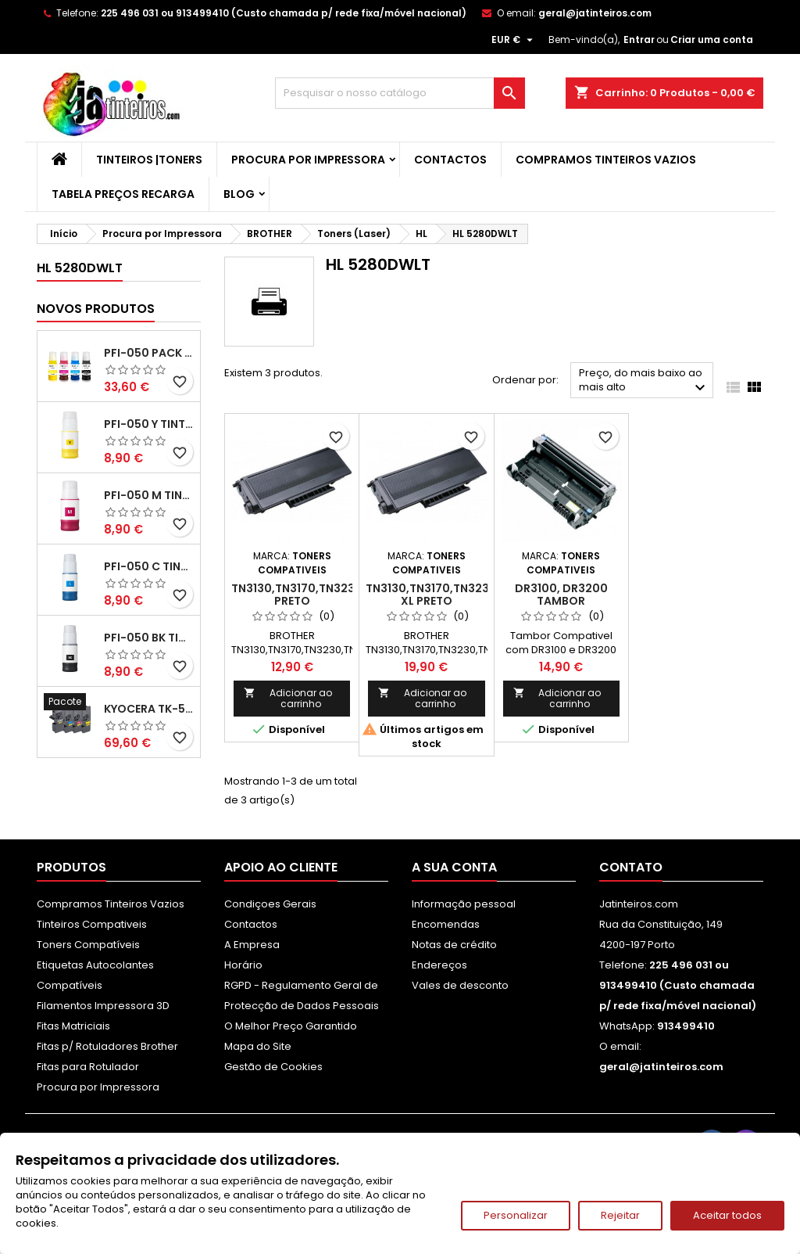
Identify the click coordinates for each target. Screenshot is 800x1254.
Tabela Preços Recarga (123, 194)
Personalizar (516, 1215)
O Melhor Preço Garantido (290, 1026)
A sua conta (454, 867)
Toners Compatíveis (88, 944)
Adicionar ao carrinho (288, 698)
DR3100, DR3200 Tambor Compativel (561, 600)
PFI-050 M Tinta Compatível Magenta (149, 495)
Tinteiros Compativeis (92, 924)
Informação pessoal (464, 903)
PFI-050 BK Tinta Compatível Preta (149, 637)
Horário (243, 965)
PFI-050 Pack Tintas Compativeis (149, 353)
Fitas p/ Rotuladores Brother (107, 1046)
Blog (239, 194)
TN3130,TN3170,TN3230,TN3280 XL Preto (455, 594)
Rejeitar (620, 1215)
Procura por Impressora (308, 159)
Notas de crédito (454, 944)
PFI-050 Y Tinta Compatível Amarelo (149, 424)
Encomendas (446, 924)
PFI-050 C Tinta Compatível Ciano (149, 566)
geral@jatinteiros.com (595, 13)
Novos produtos (96, 309)
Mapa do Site (257, 1046)
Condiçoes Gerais (270, 903)
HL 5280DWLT (80, 268)
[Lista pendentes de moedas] (514, 40)
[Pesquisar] (400, 93)
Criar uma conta (711, 39)
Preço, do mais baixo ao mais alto (644, 381)
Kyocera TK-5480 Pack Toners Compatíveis (149, 708)
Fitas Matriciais (73, 1026)
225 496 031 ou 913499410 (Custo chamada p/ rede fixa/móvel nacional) (283, 13)
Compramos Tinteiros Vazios (606, 159)
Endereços (439, 965)
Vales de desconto (460, 985)
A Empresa (252, 944)
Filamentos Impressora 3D (103, 1005)
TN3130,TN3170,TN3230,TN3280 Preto (320, 594)
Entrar (639, 39)
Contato (630, 867)
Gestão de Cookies (273, 1066)
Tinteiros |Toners (149, 159)
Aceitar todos (727, 1215)
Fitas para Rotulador (88, 1066)
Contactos (450, 159)
